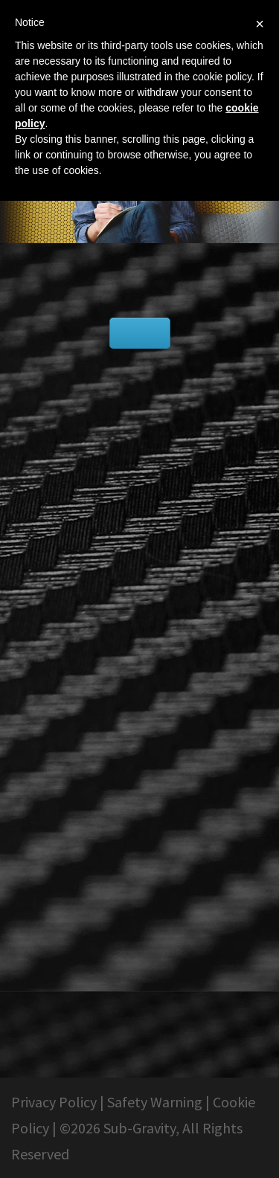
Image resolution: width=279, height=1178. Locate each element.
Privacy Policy (54, 1101)
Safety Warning (154, 1101)
